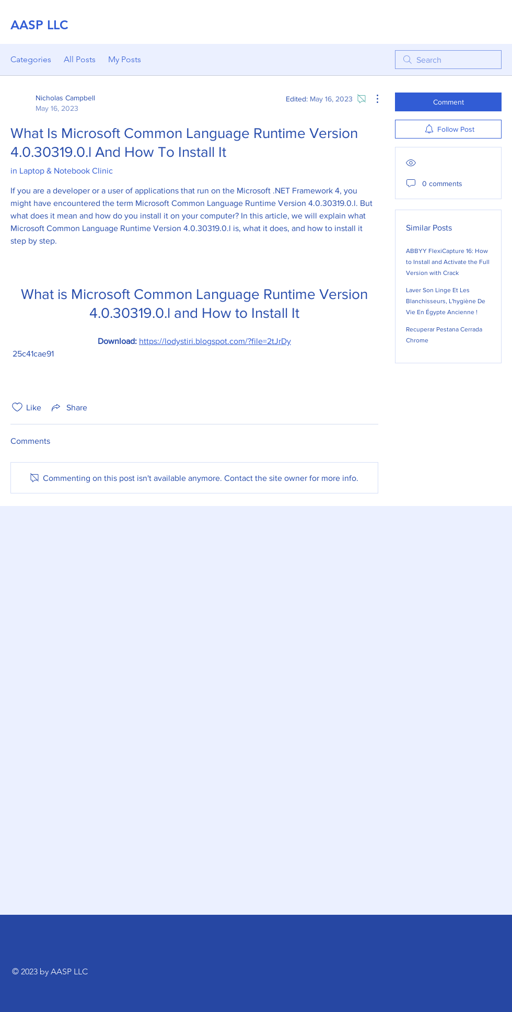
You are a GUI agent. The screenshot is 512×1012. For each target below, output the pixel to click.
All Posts (80, 59)
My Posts (124, 59)
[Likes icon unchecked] (17, 407)
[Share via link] (68, 407)
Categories (30, 59)
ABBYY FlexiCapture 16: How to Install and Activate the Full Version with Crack (448, 262)
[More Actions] (372, 99)
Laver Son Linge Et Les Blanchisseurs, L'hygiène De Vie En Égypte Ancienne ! (445, 301)
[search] (448, 59)
